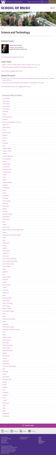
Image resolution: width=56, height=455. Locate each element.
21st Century (6, 109)
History (5, 245)
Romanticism (6, 356)
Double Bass (6, 188)
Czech (4, 177)
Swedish (5, 387)
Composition (6, 167)
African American (7, 117)
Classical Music (7, 164)
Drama (4, 190)
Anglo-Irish (6, 125)
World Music (6, 416)
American (5, 119)
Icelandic (5, 248)
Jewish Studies (6, 277)
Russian (5, 358)
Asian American (7, 132)
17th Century (6, 98)
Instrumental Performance (10, 261)
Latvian (5, 287)
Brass (4, 140)
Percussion (6, 324)
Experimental (6, 216)
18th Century (6, 101)
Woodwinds (6, 413)
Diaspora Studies (7, 182)
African (4, 114)
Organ (4, 321)
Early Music (6, 195)
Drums (4, 193)
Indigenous (6, 253)
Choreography (7, 159)
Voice (4, 411)
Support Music (28, 426)
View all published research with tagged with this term (16, 86)
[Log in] (42, 2)
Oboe (4, 314)
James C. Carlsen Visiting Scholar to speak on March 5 (17, 64)
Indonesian (6, 256)
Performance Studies (8, 327)
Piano (4, 332)
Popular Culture (7, 337)
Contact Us (40, 442)
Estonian (5, 211)
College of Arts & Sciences (33, 1)
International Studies (8, 264)
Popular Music (6, 340)
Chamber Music (7, 148)
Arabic (4, 130)
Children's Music (7, 151)
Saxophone (6, 361)
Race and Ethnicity (7, 350)
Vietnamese (6, 403)
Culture (5, 174)
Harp (4, 240)
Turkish (5, 400)
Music (4, 295)
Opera (4, 316)
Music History (6, 300)
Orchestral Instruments (9, 319)
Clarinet (5, 161)
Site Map (40, 440)
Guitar (4, 237)
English (5, 209)
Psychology (6, 342)
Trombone (5, 392)
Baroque (5, 135)
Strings (4, 384)
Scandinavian (6, 363)
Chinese (5, 153)
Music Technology (8, 303)
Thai (4, 390)
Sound (4, 374)
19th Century (6, 104)
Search (46, 1)
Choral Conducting (8, 156)
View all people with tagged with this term (12, 57)
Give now (52, 1)
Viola (4, 405)
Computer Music (7, 169)
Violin (4, 408)
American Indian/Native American (12, 122)
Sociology (5, 371)
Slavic (4, 369)
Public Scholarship (8, 345)
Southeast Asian (7, 379)
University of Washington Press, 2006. (23, 82)
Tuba (4, 398)
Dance (4, 180)
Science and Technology (9, 366)
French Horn (6, 227)
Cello (4, 146)
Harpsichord (6, 243)
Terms (39, 438)
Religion (5, 353)
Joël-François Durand (16, 45)
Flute (4, 222)
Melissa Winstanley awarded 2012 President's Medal (16, 67)
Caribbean (5, 143)
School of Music (15, 8)
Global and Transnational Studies (12, 235)
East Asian (5, 198)
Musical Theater (7, 308)
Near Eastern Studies (8, 311)
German (5, 232)
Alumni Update (41, 441)
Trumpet (5, 395)
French (4, 224)
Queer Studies (6, 348)
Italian (4, 269)
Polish (4, 335)
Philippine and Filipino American (11, 329)
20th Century (6, 106)
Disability (5, 185)
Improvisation (6, 251)
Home (2, 28)
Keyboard (5, 279)
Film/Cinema (6, 219)
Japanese (5, 272)
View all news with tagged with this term (12, 71)
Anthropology (6, 127)
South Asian (6, 377)
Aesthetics (5, 111)
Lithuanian (5, 290)
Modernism (6, 293)
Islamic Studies (7, 266)
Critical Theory (7, 172)
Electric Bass (6, 206)
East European (7, 201)
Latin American (7, 285)
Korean (5, 282)
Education (5, 203)
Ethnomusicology (7, 214)
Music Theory (6, 306)
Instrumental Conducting (9, 258)
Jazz (4, 274)
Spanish (5, 382)
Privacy (39, 437)
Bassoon (5, 138)
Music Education (7, 298)
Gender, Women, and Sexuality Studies (13, 230)
